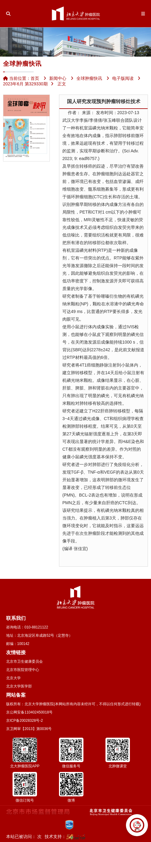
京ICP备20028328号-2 (24, 720)
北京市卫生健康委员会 (24, 661)
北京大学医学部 (19, 686)
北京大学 (13, 678)
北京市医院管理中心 (22, 670)
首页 (35, 78)
